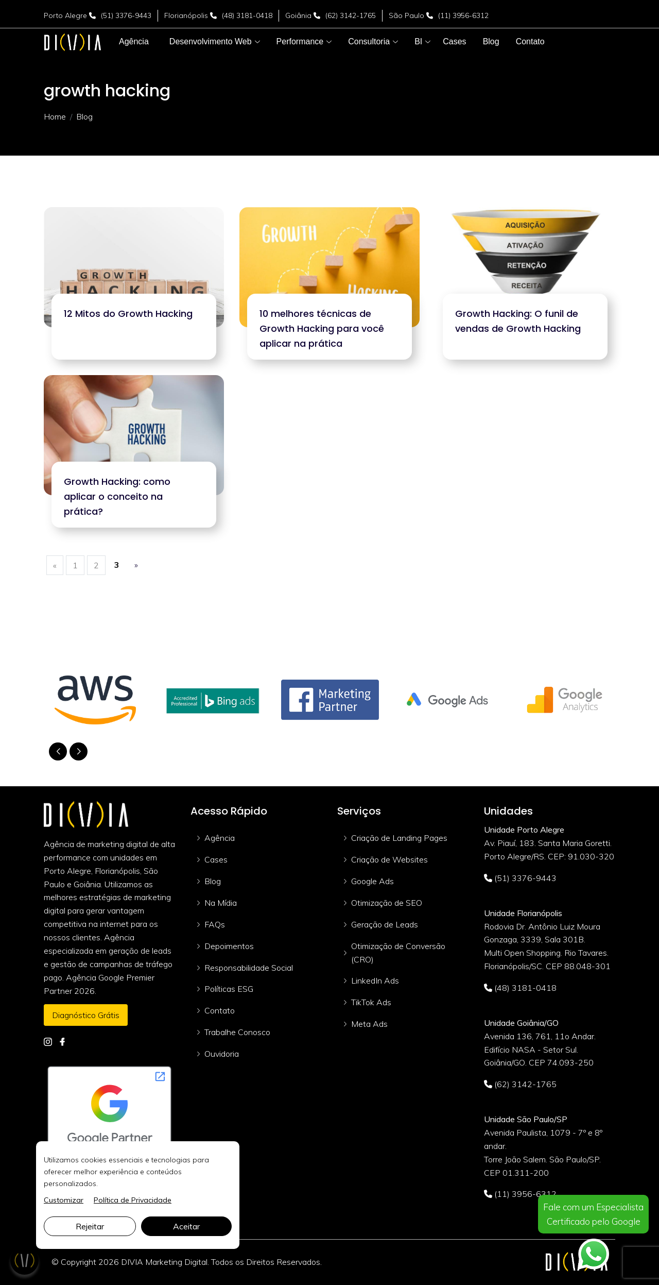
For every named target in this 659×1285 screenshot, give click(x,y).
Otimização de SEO (386, 903)
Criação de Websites (389, 859)
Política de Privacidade (132, 1200)
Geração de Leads (384, 924)
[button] (210, 42)
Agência (219, 838)
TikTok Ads (371, 1002)
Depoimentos (229, 946)
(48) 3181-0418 (247, 15)
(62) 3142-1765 (350, 15)
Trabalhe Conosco (237, 1032)
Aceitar (186, 1226)
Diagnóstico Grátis (85, 1015)
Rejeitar (90, 1226)
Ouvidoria (221, 1054)
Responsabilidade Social (248, 967)
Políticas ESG (228, 989)
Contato (219, 1010)
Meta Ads (369, 1024)
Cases (216, 859)
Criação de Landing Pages (399, 838)
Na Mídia (220, 903)
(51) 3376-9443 (126, 15)
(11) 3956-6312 (463, 15)
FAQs (214, 924)
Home (55, 116)
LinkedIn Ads (375, 980)
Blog (212, 881)
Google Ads (372, 881)
